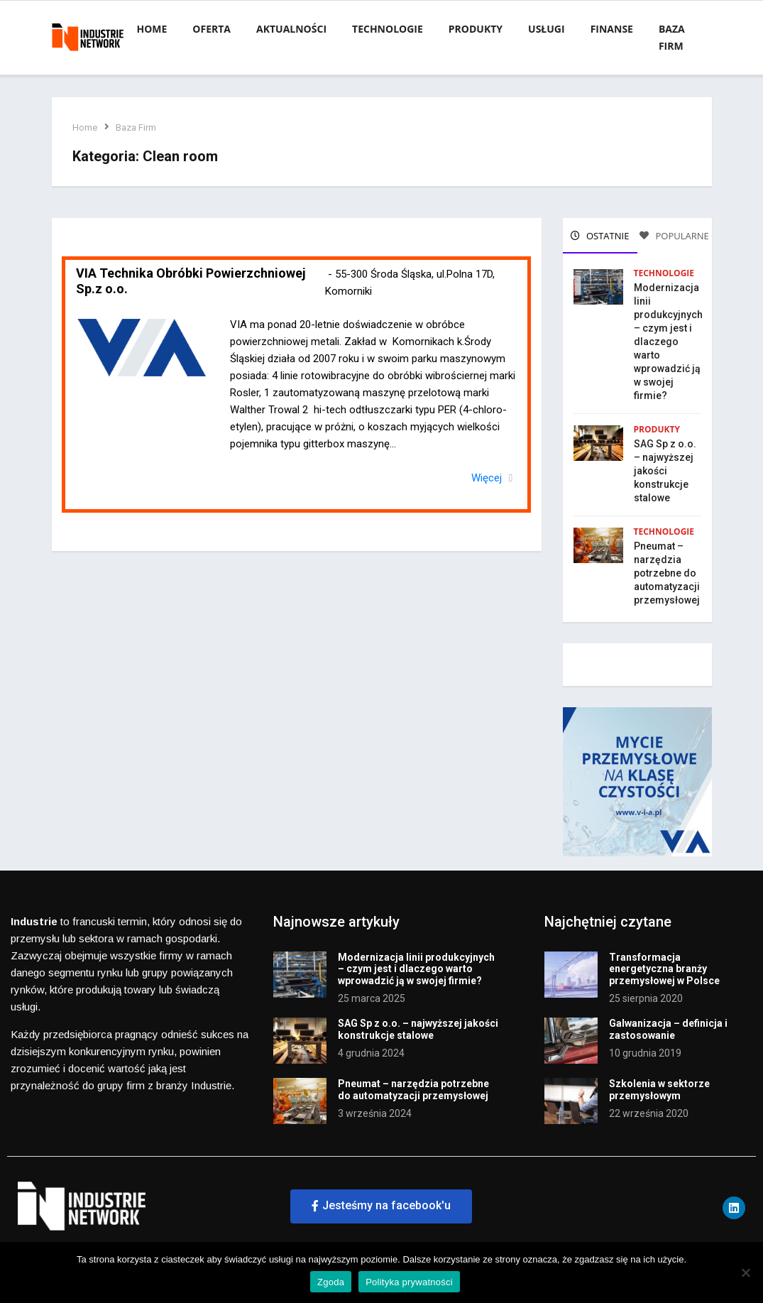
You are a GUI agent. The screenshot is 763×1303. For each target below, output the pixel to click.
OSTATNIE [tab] (600, 235)
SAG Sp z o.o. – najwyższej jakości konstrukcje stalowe (665, 470)
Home (151, 29)
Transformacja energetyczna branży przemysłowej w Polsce (664, 968)
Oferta (211, 29)
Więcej (487, 477)
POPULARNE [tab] (674, 235)
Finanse (612, 29)
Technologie (387, 29)
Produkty (476, 29)
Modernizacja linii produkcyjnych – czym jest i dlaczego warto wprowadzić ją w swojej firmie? (668, 340)
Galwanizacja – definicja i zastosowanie (668, 1028)
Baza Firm (136, 127)
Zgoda (330, 1282)
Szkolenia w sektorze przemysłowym (659, 1088)
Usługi (546, 29)
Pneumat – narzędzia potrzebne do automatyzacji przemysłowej (667, 572)
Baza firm (672, 37)
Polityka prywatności (409, 1282)
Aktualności (291, 29)
